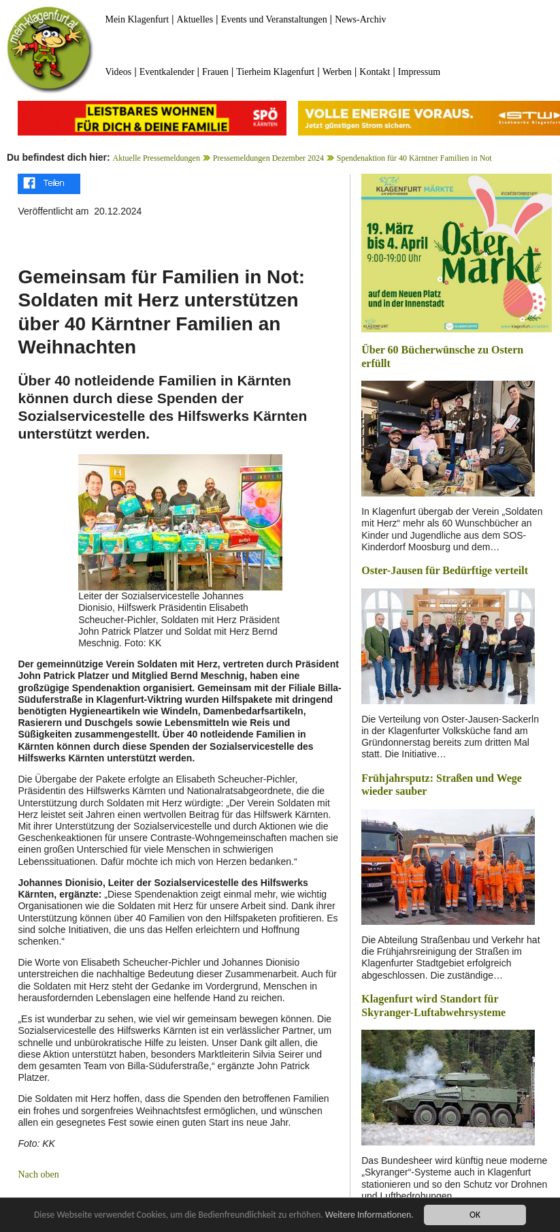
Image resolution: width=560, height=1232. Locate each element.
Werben (337, 72)
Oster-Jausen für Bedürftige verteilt (444, 570)
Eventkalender (167, 72)
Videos (118, 72)
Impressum (419, 72)
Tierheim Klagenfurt (275, 72)
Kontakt (374, 72)
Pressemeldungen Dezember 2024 (268, 158)
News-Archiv (360, 19)
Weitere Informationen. (369, 1215)
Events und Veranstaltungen (274, 19)
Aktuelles (195, 19)
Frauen (215, 72)
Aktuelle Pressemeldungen (156, 158)
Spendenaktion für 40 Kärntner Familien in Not (414, 158)
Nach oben (38, 1174)
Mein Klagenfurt (137, 19)
